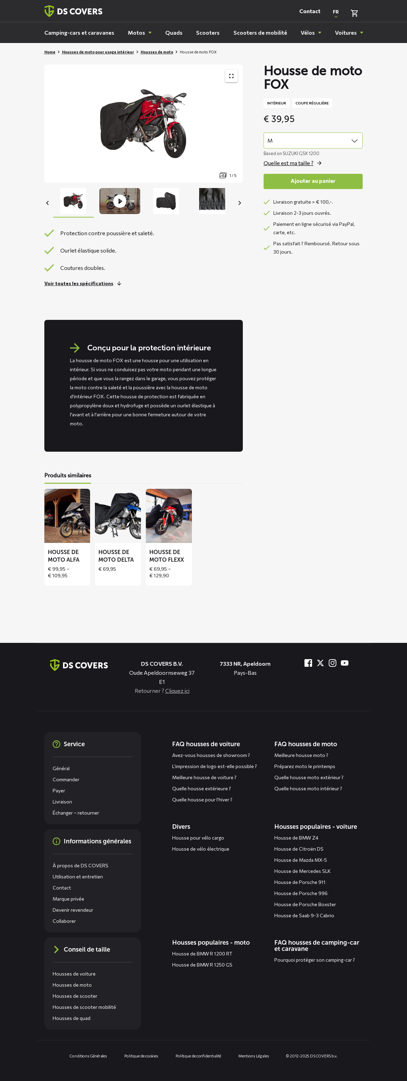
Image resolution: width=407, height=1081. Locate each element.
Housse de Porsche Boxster (305, 904)
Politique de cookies (141, 1056)
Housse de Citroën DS (299, 849)
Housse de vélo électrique (200, 849)
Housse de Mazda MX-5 (300, 860)
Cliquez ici (177, 690)
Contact (309, 11)
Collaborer (64, 921)
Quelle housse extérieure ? (201, 788)
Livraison (62, 802)
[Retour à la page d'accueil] (73, 11)
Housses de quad (71, 1018)
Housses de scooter (75, 996)
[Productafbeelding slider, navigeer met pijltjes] (143, 124)
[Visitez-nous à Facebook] (308, 663)
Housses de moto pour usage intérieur (98, 52)
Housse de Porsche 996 (301, 893)
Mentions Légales (253, 1056)
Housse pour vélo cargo (198, 838)
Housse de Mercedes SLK (302, 871)
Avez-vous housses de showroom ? (211, 755)
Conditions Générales (88, 1056)
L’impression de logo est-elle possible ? (214, 766)
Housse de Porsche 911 (300, 882)
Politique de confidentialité (198, 1056)
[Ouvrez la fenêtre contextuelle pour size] (294, 163)
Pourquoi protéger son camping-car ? (314, 960)
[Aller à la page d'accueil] (79, 665)
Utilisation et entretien (78, 876)
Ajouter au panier (313, 180)
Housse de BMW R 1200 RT (202, 953)
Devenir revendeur (73, 910)
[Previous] (47, 202)
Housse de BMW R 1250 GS (202, 965)
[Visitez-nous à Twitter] (320, 663)
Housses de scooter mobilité (84, 1007)
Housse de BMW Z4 (296, 838)
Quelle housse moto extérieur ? (309, 777)
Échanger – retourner (76, 813)
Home (49, 52)
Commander (66, 779)
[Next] (239, 202)
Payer (59, 790)
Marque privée (68, 899)
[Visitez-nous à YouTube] (344, 663)
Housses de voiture (74, 974)
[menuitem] (79, 32)
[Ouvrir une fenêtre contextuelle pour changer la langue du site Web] (336, 13)
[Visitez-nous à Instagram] (332, 663)
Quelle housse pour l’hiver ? (202, 799)
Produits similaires (67, 475)
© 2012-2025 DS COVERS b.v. (311, 1056)
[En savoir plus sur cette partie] (84, 283)
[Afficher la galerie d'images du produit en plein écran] (231, 76)
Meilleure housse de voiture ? (204, 777)
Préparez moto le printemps (304, 766)
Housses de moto (157, 52)
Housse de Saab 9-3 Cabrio (304, 915)
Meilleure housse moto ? (301, 755)
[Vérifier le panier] (354, 13)
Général (61, 768)
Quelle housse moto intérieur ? (308, 788)
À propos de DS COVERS (80, 865)
